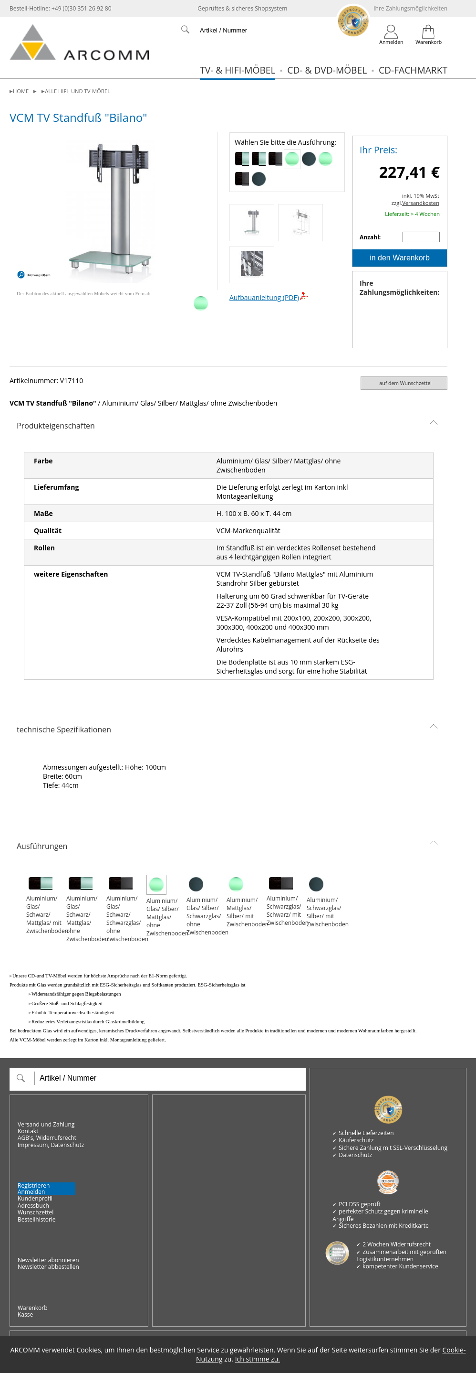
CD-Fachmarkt (413, 70)
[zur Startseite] (79, 58)
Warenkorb (33, 1308)
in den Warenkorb (400, 258)
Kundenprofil (35, 1198)
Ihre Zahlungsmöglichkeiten (410, 8)
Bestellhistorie (37, 1219)
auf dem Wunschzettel (405, 383)
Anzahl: (371, 237)
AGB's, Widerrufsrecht (47, 1138)
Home (21, 91)
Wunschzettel (35, 1212)
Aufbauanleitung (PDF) (269, 297)
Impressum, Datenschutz (51, 1145)
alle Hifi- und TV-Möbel (77, 91)
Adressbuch (33, 1205)
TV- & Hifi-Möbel (237, 70)
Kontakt (28, 1131)
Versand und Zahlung (46, 1124)
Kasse (25, 1314)
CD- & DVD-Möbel (327, 70)
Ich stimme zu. (257, 1358)
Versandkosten (420, 202)
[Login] (391, 34)
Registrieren (34, 1185)
